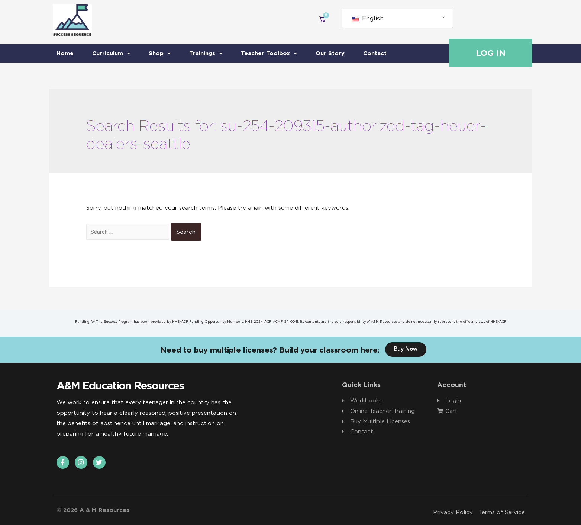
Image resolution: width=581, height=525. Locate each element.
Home (65, 53)
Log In (491, 52)
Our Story (330, 53)
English (368, 18)
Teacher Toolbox (269, 53)
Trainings (205, 53)
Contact (375, 53)
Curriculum (111, 53)
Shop (160, 53)
